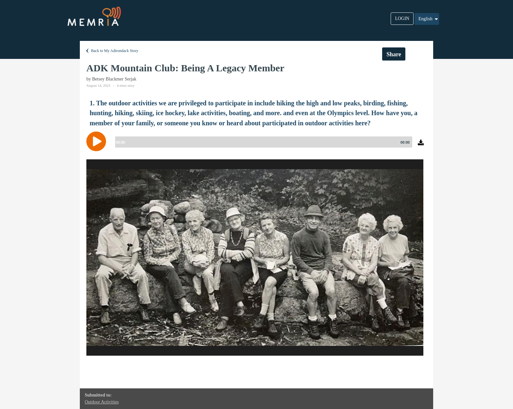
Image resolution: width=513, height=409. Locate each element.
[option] (254, 257)
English (428, 19)
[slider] (262, 142)
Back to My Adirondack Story (111, 50)
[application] (256, 146)
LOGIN (402, 18)
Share (393, 54)
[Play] (97, 141)
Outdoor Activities (102, 402)
